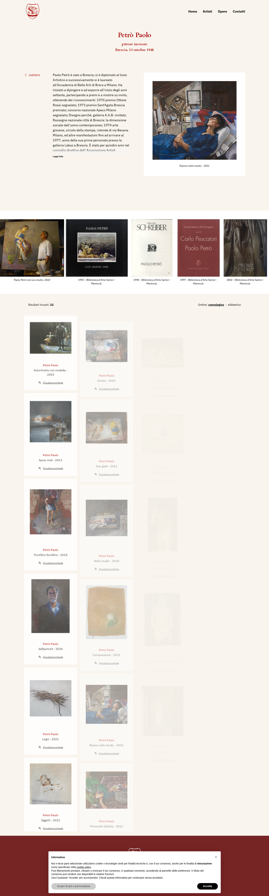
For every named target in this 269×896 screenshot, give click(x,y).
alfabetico (234, 304)
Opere (222, 11)
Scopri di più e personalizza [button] (73, 886)
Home (192, 11)
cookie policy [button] (84, 867)
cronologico (216, 304)
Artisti (207, 11)
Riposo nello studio (191, 165)
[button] (216, 857)
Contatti (239, 11)
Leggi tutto (58, 156)
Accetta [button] (207, 886)
